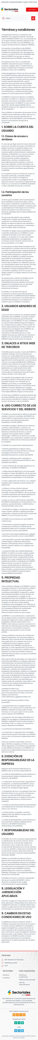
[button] (33, 18)
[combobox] (14, 18)
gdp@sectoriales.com (23, 697)
